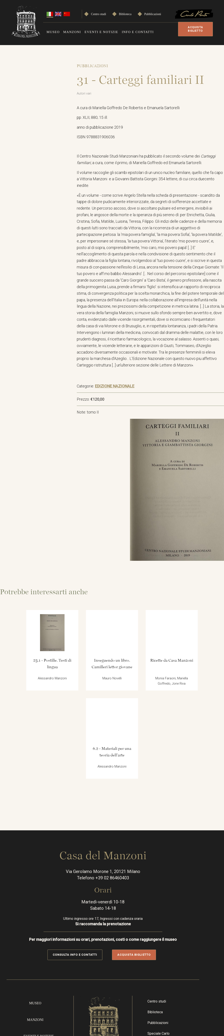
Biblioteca (125, 13)
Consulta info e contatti (84, 841)
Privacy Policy (200, 1000)
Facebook (168, 965)
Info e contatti (138, 31)
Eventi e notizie (101, 31)
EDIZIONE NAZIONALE (122, 397)
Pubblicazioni (152, 13)
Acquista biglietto (194, 29)
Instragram (180, 965)
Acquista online (41, 961)
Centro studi (98, 13)
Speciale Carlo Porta (173, 927)
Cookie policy (200, 1016)
